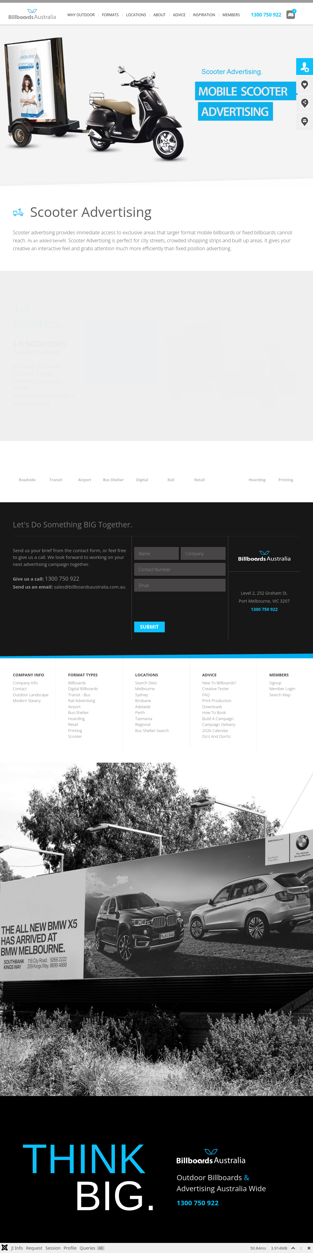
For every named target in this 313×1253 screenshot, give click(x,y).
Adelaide (142, 706)
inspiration (204, 14)
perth (140, 712)
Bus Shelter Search (152, 730)
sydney (141, 694)
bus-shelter (78, 712)
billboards (77, 683)
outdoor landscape (30, 694)
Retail (73, 724)
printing (75, 730)
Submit (149, 626)
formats (110, 14)
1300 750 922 (62, 578)
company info (25, 683)
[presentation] (180, 607)
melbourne (145, 688)
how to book (214, 712)
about (159, 14)
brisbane (143, 700)
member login (282, 688)
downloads (212, 706)
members (231, 14)
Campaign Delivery (218, 724)
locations (136, 14)
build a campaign (218, 718)
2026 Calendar (215, 730)
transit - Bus (79, 694)
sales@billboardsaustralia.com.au (89, 587)
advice (179, 14)
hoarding (76, 718)
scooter (75, 736)
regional (142, 724)
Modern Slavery (27, 700)
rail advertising (81, 700)
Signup (275, 683)
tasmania (143, 718)
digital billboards (83, 688)
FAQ (206, 694)
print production (216, 700)
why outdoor (81, 14)
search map (279, 694)
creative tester (215, 688)
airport (74, 706)
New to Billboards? (219, 683)
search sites (146, 683)
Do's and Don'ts (216, 736)
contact (20, 688)
